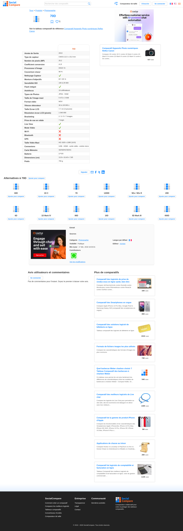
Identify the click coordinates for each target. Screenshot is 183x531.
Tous (31, 11)
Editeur (116, 244)
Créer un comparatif (116, 4)
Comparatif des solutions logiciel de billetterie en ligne (113, 326)
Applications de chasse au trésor (111, 443)
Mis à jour (73, 247)
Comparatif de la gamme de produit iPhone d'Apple (116, 419)
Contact (78, 510)
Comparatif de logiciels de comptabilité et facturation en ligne (115, 466)
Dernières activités (98, 503)
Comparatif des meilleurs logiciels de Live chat (115, 395)
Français (171, 4)
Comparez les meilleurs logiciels (57, 506)
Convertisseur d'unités (53, 513)
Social (127, 500)
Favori (52, 21)
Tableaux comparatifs (53, 510)
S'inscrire (145, 4)
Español (179, 4)
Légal (77, 506)
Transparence (80, 503)
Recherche (89, 4)
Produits (38, 11)
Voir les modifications (77, 262)
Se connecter (160, 4)
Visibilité (73, 244)
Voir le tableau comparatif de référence (46, 29)
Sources (73, 234)
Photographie (49, 11)
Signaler (84, 172)
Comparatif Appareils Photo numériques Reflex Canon (120, 49)
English (175, 4)
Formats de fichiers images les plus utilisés (116, 346)
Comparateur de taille (128, 4)
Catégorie (73, 240)
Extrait (72, 228)
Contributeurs (75, 250)
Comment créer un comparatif (56, 503)
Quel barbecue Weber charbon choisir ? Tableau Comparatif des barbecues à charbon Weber (114, 371)
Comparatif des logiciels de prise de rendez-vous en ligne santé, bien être (113, 280)
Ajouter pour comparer (36, 178)
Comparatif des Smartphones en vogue (114, 302)
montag (122, 244)
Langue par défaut (120, 240)
